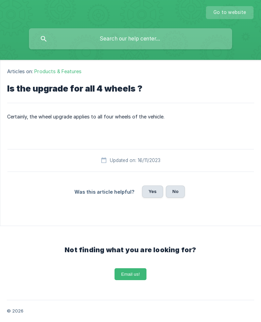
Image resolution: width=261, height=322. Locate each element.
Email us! (130, 274)
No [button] (175, 191)
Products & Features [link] (58, 71)
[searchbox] (130, 38)
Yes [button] (153, 191)
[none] (230, 12)
